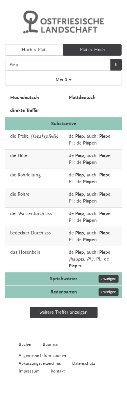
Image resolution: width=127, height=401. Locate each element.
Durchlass (41, 233)
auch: (92, 136)
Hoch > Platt (34, 50)
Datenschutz (83, 363)
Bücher (25, 344)
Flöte (22, 155)
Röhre (23, 194)
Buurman (51, 344)
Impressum (29, 371)
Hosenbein (29, 252)
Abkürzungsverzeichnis (40, 363)
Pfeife (23, 136)
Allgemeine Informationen (42, 355)
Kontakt (58, 371)
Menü (63, 79)
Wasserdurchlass (35, 213)
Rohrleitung (29, 175)
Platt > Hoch (92, 50)
